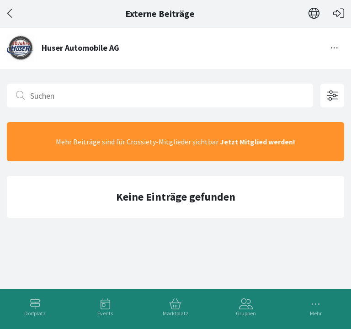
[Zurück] (10, 13)
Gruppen (246, 313)
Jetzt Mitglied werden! (257, 141)
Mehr (316, 313)
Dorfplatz (35, 313)
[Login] (339, 13)
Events (105, 313)
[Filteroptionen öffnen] (332, 95)
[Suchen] (160, 95)
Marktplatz (175, 313)
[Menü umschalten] (334, 48)
